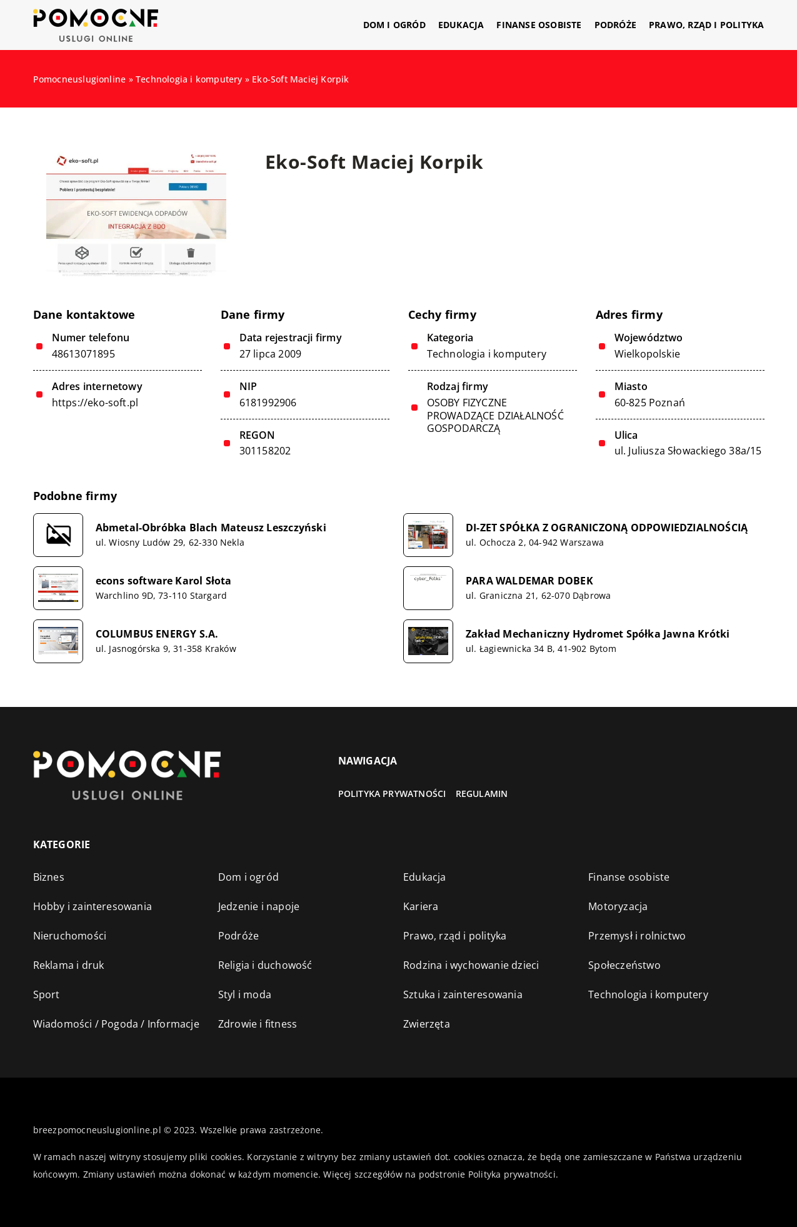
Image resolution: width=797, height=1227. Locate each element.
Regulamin (482, 793)
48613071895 (83, 354)
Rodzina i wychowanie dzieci (471, 965)
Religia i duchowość (265, 965)
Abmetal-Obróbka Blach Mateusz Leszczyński (211, 527)
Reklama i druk (68, 965)
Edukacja (461, 25)
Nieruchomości (70, 936)
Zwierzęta (426, 1024)
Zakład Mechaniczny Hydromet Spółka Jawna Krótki (597, 634)
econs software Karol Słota (164, 581)
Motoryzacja (618, 906)
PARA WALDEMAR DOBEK (529, 581)
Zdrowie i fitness (257, 1024)
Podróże (615, 25)
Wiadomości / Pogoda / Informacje (116, 1024)
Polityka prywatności (392, 793)
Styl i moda (244, 994)
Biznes (48, 877)
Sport (46, 994)
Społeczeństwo (624, 965)
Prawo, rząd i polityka (706, 25)
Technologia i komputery (487, 354)
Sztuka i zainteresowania (463, 994)
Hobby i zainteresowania (93, 906)
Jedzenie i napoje (258, 906)
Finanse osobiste (538, 25)
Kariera (420, 906)
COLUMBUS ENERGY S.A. (157, 634)
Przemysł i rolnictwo (637, 936)
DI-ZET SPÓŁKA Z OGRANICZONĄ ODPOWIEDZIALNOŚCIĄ (607, 527)
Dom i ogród (394, 25)
